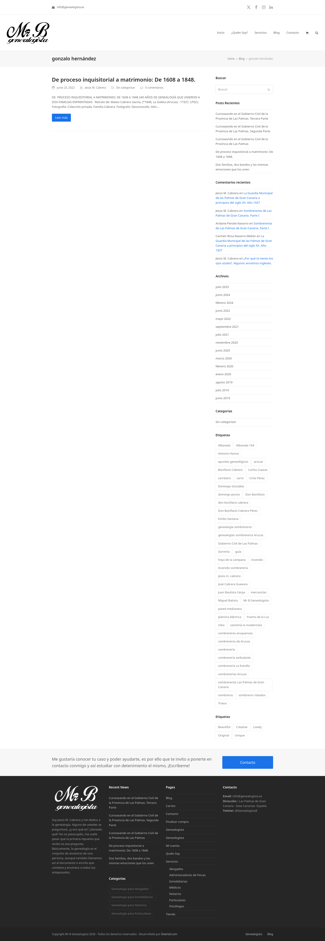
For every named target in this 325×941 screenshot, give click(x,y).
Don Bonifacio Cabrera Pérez (237, 511)
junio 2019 (223, 398)
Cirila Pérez (257, 478)
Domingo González (231, 486)
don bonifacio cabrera (233, 502)
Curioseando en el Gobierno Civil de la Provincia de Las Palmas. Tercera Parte (133, 802)
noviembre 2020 (227, 342)
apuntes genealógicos (233, 462)
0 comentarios (154, 88)
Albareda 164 (245, 445)
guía (238, 552)
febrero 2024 (224, 303)
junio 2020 (223, 350)
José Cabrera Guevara (233, 584)
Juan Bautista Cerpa (231, 592)
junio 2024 (223, 295)
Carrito (170, 806)
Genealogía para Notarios (128, 905)
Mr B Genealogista (256, 600)
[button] (307, 32)
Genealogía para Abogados (130, 889)
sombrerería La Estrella (234, 666)
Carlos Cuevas (257, 470)
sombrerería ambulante (234, 658)
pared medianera (230, 609)
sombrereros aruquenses (235, 633)
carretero (224, 478)
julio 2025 (222, 287)
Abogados (176, 869)
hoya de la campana (232, 560)
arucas (258, 462)
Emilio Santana (228, 519)
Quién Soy (173, 853)
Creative (241, 727)
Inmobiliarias (178, 881)
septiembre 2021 (227, 327)
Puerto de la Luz (258, 617)
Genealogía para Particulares (131, 913)
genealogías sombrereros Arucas (240, 535)
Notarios (175, 894)
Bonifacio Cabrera (230, 470)
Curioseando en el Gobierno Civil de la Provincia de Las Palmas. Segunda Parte (134, 820)
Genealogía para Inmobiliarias (132, 897)
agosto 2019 (224, 382)
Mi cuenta (172, 846)
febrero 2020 (224, 366)
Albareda (224, 445)
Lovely (257, 727)
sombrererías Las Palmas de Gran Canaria (241, 684)
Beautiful (224, 727)
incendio (257, 560)
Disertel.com (169, 934)
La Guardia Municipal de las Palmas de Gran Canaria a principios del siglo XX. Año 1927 (244, 198)
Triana (222, 703)
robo (221, 625)
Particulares (177, 900)
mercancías (258, 592)
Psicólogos (176, 906)
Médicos (175, 887)
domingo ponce (229, 494)
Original (223, 735)
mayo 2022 (223, 319)
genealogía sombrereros (235, 527)
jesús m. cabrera (229, 576)
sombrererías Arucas (232, 674)
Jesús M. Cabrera (95, 88)
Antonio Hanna (228, 453)
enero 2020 (223, 374)
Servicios (172, 861)
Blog (169, 798)
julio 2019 (222, 390)
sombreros (225, 695)
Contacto (247, 762)
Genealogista (175, 830)
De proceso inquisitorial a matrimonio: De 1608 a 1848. (123, 79)
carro (240, 478)
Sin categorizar (125, 88)
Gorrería (224, 552)
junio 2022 (223, 311)
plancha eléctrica (229, 617)
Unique (240, 735)
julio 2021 (222, 335)
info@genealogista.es (70, 7)
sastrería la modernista (246, 625)
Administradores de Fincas (187, 875)
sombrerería (226, 649)
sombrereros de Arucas (234, 641)
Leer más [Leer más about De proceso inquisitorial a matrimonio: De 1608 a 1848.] (61, 118)
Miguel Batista (228, 600)
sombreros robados (252, 695)
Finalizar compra (177, 822)
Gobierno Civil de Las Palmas (238, 543)
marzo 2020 (224, 358)
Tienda (170, 914)
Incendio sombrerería (233, 568)
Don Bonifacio (255, 494)
